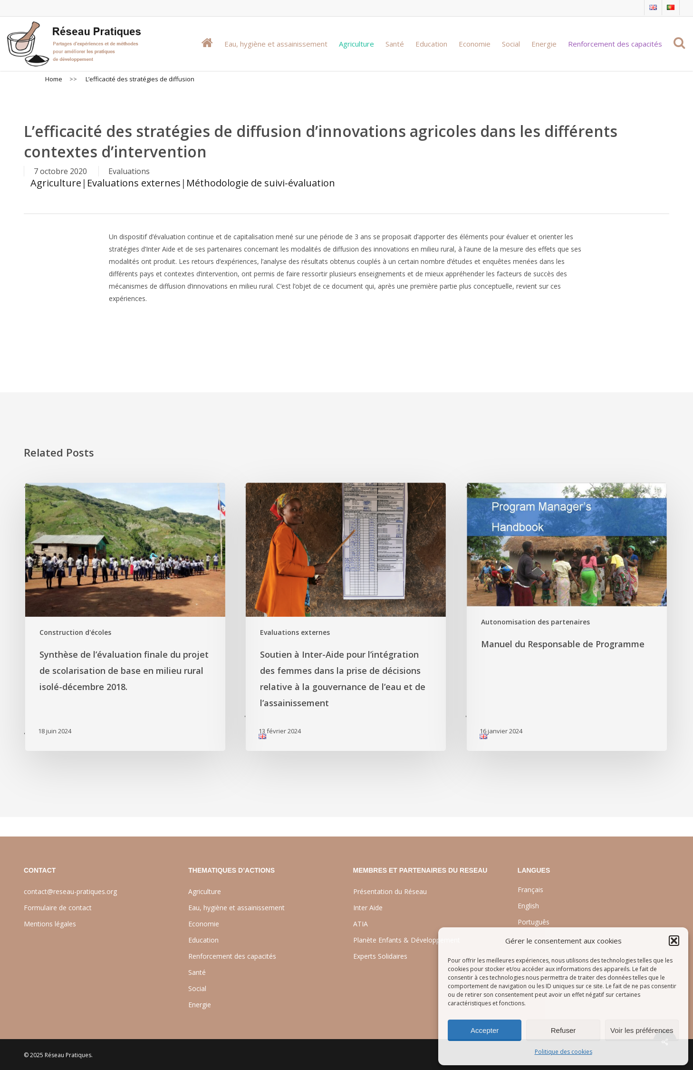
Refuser (563, 1030)
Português (533, 921)
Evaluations (129, 171)
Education (203, 939)
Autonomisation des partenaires (535, 621)
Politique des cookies (563, 1052)
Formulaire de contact (58, 907)
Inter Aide (368, 907)
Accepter (485, 1030)
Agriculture (55, 182)
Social (197, 988)
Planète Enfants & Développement (406, 939)
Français (530, 889)
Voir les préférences (642, 1030)
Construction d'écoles (75, 632)
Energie (199, 1004)
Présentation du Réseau (390, 891)
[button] (674, 940)
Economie (203, 923)
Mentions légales (50, 923)
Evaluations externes (134, 182)
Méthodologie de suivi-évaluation (260, 182)
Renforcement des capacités (232, 956)
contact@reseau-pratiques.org (70, 891)
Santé (197, 972)
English (528, 905)
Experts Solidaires (380, 956)
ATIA (360, 923)
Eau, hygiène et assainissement (236, 907)
